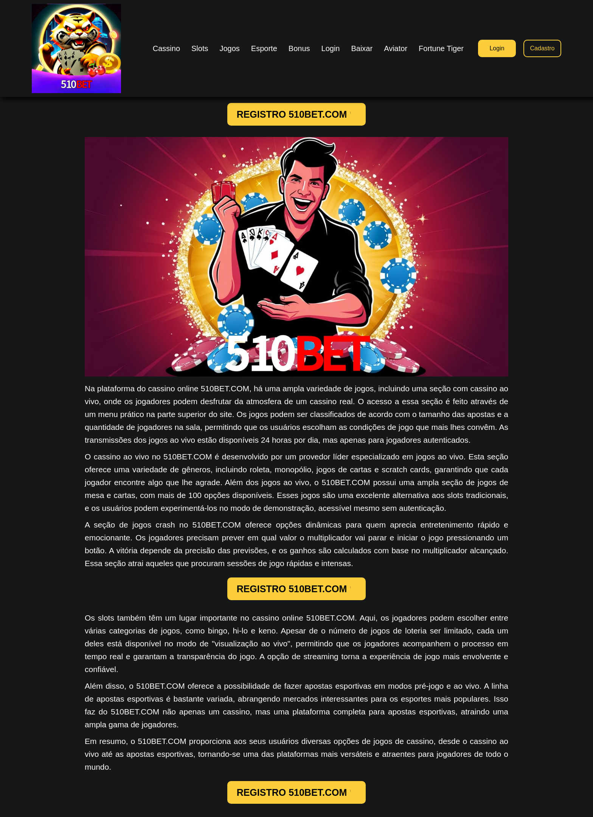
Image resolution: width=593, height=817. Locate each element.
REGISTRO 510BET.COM (297, 114)
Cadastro (542, 48)
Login (496, 48)
